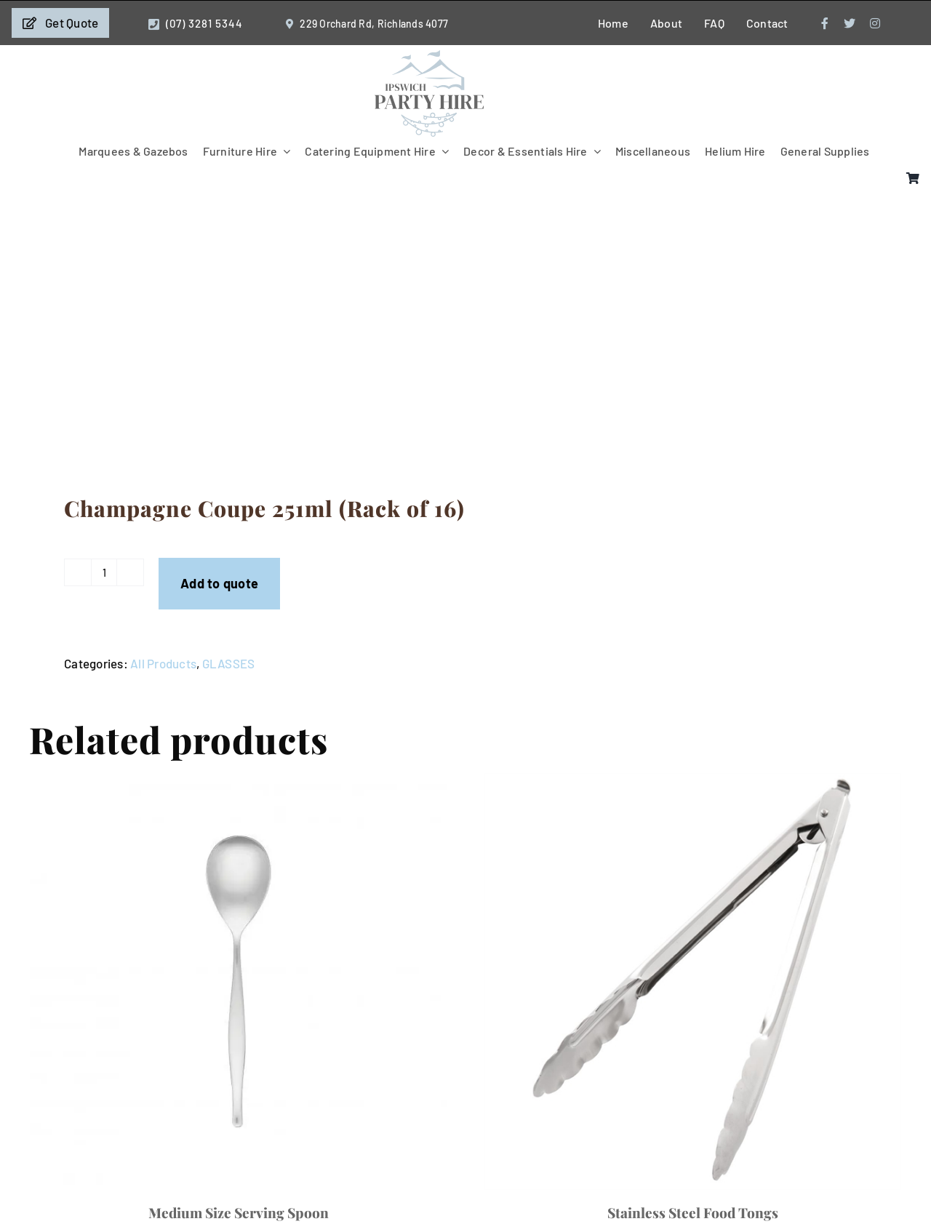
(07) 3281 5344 (204, 23)
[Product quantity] (104, 572)
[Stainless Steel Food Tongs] (692, 981)
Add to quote (219, 583)
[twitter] (849, 23)
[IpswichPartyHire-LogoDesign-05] (429, 56)
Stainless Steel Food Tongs (692, 1212)
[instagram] (875, 23)
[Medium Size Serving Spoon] (238, 981)
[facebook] (824, 23)
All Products (163, 663)
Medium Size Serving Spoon (238, 1212)
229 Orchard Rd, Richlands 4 (365, 23)
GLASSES (228, 663)
